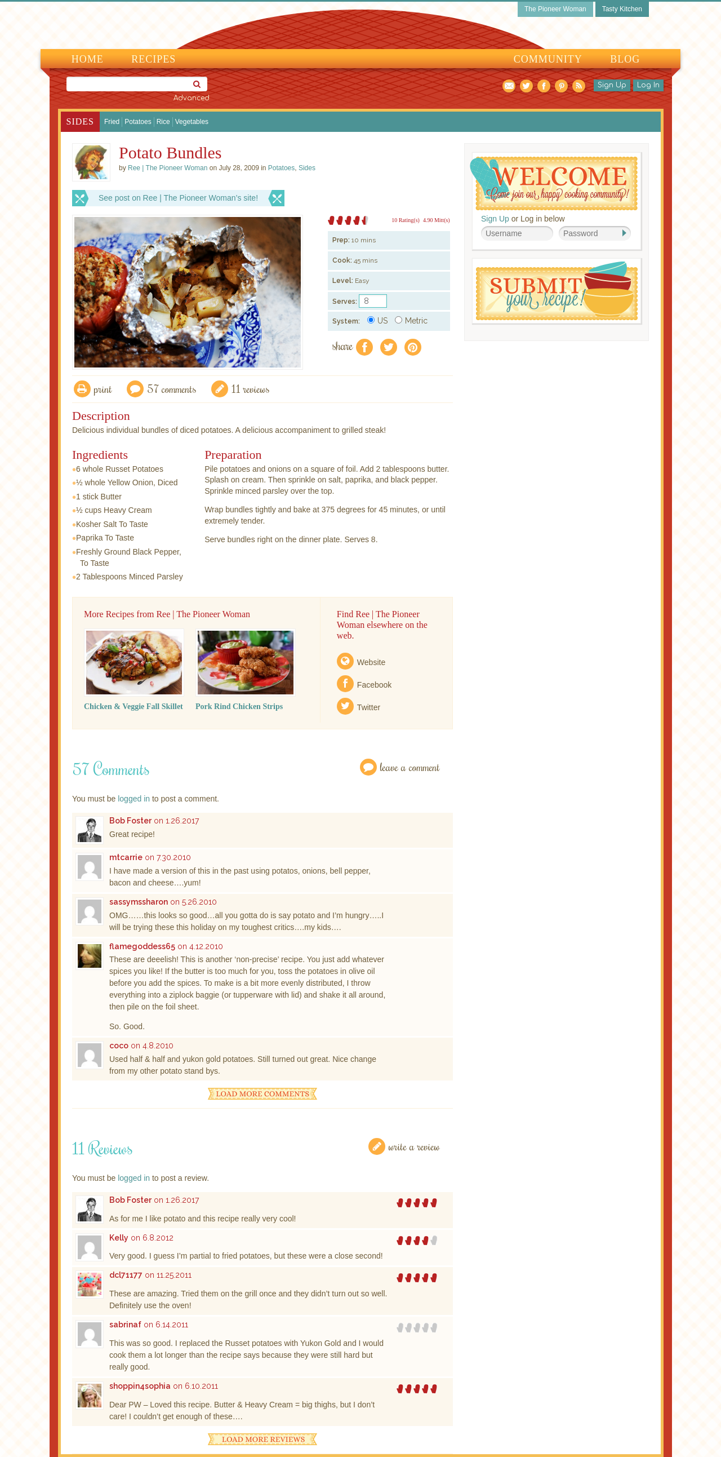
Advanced (191, 98)
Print (103, 388)
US (377, 320)
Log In (648, 85)
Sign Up (612, 85)
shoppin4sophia (140, 1385)
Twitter (368, 707)
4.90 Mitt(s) (436, 220)
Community (548, 59)
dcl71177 (126, 1274)
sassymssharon (138, 901)
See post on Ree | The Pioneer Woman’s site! (178, 197)
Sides (80, 121)
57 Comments (172, 388)
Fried (111, 122)
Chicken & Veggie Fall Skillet (133, 706)
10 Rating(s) (405, 220)
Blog (625, 59)
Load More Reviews (262, 1439)
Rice (163, 122)
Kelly (118, 1237)
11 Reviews (251, 388)
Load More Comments (262, 1094)
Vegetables (191, 122)
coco (118, 1045)
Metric (411, 320)
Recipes (153, 59)
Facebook (374, 684)
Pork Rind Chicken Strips (239, 706)
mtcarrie (126, 857)
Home (88, 59)
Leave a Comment (410, 766)
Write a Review (414, 1146)
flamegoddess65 (142, 946)
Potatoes (137, 122)
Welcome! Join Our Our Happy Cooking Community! (554, 183)
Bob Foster (130, 820)
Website (371, 662)
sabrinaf (125, 1324)
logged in (134, 798)
